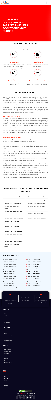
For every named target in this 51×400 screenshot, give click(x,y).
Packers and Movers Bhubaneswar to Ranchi (13, 234)
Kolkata (5, 380)
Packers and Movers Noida (8, 283)
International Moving (7, 362)
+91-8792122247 (25, 302)
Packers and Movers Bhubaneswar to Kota (12, 237)
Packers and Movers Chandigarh (10, 268)
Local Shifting (6, 353)
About (4, 313)
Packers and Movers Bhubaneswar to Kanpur (37, 218)
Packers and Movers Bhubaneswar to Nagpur (37, 200)
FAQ (4, 331)
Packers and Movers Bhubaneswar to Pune (36, 206)
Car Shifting (5, 358)
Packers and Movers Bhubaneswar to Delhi (12, 203)
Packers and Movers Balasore (9, 266)
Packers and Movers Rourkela (33, 280)
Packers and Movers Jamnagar (33, 273)
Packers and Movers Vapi (32, 283)
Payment (5, 333)
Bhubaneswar (6, 373)
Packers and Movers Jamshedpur (10, 274)
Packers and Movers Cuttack (9, 271)
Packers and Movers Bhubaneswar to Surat (36, 203)
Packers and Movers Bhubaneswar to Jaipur (36, 209)
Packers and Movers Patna (8, 285)
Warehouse (5, 355)
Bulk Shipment (6, 364)
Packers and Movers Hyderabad (33, 268)
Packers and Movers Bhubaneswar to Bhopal (13, 241)
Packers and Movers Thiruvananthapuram (35, 281)
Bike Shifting (6, 360)
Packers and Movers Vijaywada (33, 285)
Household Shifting (7, 349)
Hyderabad (5, 385)
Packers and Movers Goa (32, 262)
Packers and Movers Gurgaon (32, 264)
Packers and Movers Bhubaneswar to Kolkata (13, 214)
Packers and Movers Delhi (8, 273)
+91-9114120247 (25, 300)
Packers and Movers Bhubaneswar (10, 262)
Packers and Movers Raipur (32, 276)
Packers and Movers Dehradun (33, 259)
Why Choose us (6, 322)
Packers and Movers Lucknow (9, 280)
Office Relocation (7, 351)
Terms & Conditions (7, 340)
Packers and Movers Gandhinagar (33, 261)
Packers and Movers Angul (8, 261)
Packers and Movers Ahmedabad (10, 259)
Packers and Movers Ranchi (32, 278)
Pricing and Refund (7, 335)
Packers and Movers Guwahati (33, 266)
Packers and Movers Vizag (32, 287)
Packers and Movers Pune (32, 274)
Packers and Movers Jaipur (32, 271)
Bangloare (5, 378)
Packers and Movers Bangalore (9, 264)
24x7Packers (22, 393)
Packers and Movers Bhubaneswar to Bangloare (13, 196)
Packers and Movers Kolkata (9, 278)
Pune (4, 383)
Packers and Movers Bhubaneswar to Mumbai (13, 200)
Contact (5, 315)
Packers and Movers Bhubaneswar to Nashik (13, 231)
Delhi (4, 376)
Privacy (5, 338)
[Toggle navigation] (48, 2)
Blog (4, 317)
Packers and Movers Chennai (9, 269)
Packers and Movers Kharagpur (9, 276)
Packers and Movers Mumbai (9, 281)
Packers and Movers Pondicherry (10, 287)
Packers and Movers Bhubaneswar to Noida (36, 196)
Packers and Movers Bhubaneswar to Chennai (13, 211)
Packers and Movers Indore (32, 269)
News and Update (7, 320)
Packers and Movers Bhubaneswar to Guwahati (13, 218)
